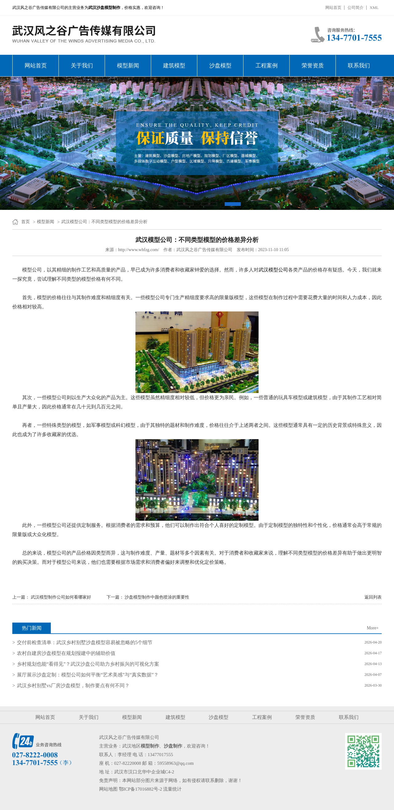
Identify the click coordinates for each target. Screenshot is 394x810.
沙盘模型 (220, 65)
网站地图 (108, 789)
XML (374, 7)
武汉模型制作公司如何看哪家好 (61, 597)
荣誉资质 (313, 65)
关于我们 (82, 65)
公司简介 (356, 7)
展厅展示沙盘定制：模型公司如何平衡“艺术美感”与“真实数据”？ (88, 674)
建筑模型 (174, 65)
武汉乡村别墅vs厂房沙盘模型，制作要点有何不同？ (73, 685)
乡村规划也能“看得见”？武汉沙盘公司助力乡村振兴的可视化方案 (88, 664)
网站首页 (333, 7)
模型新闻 (128, 65)
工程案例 (266, 65)
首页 (25, 221)
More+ (373, 628)
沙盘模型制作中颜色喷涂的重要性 (157, 597)
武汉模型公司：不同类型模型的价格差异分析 (104, 221)
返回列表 (373, 597)
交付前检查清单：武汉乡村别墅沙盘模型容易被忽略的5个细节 (84, 642)
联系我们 (359, 65)
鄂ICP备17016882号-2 (140, 789)
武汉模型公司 (273, 269)
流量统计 (172, 789)
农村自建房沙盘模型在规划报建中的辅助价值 (66, 653)
